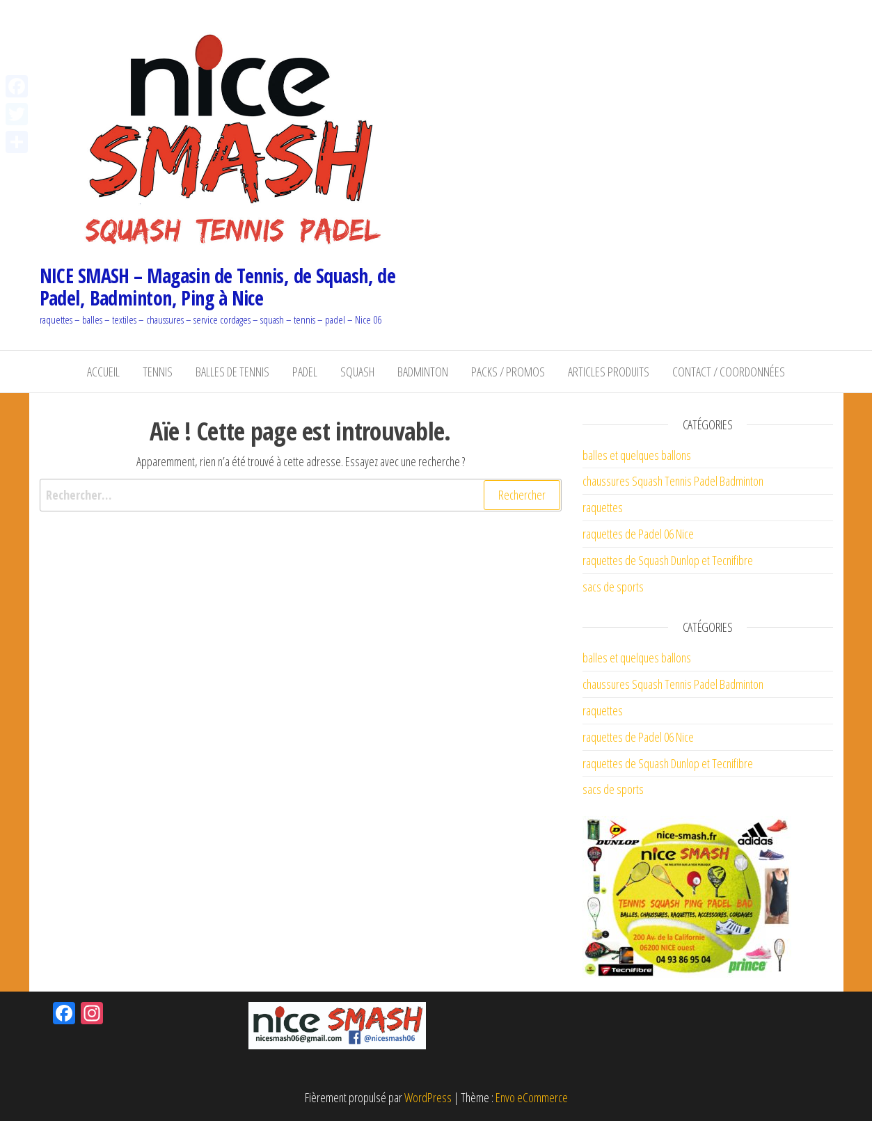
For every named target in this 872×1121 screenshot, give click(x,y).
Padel (304, 371)
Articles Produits (608, 371)
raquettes (602, 507)
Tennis (158, 371)
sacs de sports (613, 586)
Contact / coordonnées (728, 371)
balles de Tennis (232, 371)
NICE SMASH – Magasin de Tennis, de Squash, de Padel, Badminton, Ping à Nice (218, 286)
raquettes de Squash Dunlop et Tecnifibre (667, 560)
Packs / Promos (508, 371)
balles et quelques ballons (636, 455)
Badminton (422, 371)
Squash (357, 371)
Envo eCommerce (532, 1097)
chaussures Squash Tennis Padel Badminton (672, 480)
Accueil (103, 371)
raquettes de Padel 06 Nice (638, 533)
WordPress (428, 1097)
